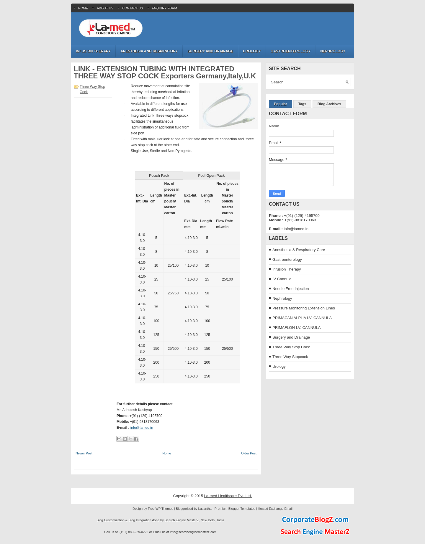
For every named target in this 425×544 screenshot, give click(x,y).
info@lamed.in (141, 428)
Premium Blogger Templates (235, 508)
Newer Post (84, 453)
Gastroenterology (290, 51)
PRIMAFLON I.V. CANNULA (296, 327)
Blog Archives (329, 104)
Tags (302, 104)
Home (83, 8)
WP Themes (164, 508)
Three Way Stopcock (290, 357)
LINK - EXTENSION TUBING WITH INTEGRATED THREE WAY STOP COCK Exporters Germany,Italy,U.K (165, 72)
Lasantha (205, 508)
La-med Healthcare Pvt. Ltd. (228, 496)
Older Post (248, 453)
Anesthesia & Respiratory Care (298, 250)
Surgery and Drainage (210, 51)
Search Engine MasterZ (182, 520)
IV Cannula (281, 279)
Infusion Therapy (93, 51)
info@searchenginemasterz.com (193, 532)
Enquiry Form (164, 8)
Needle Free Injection (290, 288)
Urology (252, 51)
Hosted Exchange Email (275, 508)
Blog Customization (111, 520)
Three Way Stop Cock (291, 347)
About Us (105, 8)
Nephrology (332, 51)
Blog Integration (139, 520)
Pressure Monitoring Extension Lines (303, 308)
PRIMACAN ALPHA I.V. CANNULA (302, 318)
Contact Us (132, 8)
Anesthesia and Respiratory (149, 51)
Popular (280, 104)
